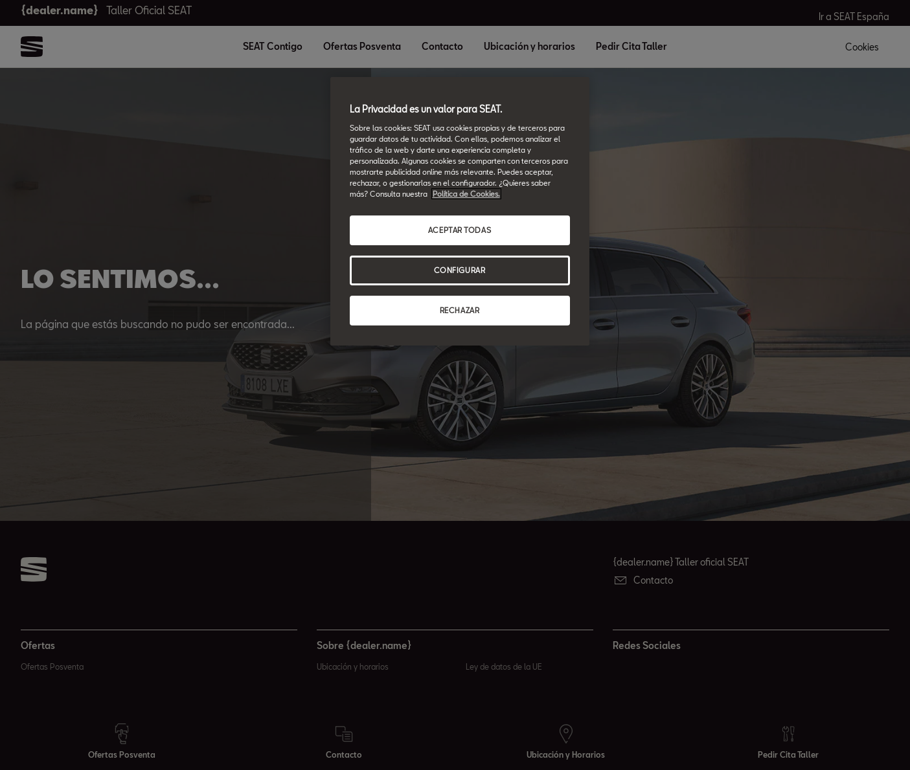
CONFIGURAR (460, 270)
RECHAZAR (460, 310)
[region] (459, 211)
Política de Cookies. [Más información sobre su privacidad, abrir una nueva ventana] (466, 194)
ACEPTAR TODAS (459, 230)
